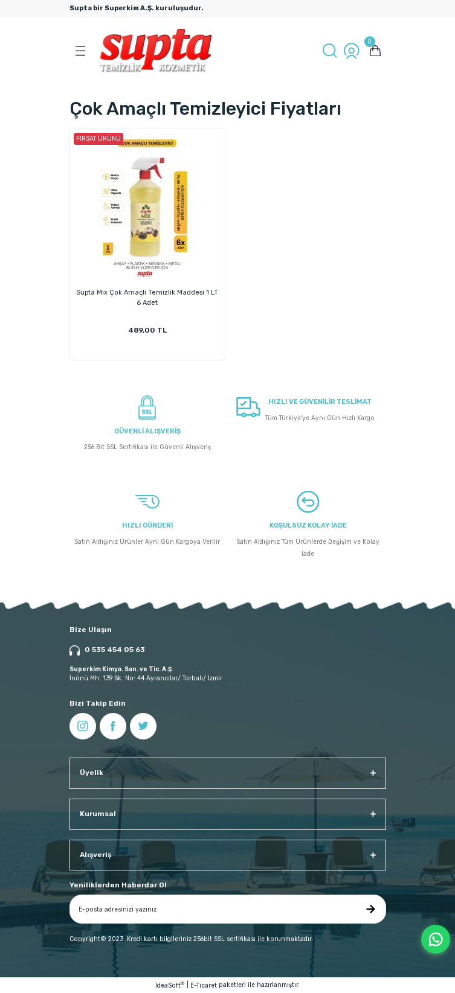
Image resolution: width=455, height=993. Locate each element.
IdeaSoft (169, 985)
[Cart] (375, 51)
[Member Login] (352, 51)
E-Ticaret (203, 985)
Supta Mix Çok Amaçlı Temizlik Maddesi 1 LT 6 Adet (147, 298)
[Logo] (156, 51)
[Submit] (371, 909)
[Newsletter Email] (227, 909)
